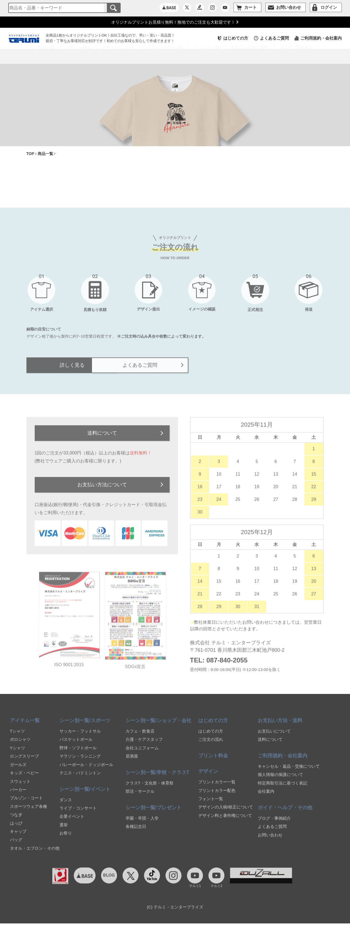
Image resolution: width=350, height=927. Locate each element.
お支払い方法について (102, 490)
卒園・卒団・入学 (142, 824)
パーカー (18, 795)
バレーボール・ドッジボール (86, 770)
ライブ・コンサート (78, 814)
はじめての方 (235, 39)
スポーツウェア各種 (28, 812)
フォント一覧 (210, 804)
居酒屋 (132, 762)
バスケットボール (76, 745)
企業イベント (71, 822)
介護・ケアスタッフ (144, 745)
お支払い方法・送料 (249, 57)
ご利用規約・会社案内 (321, 39)
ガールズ (18, 770)
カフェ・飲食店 (140, 737)
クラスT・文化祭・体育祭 (149, 789)
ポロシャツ (20, 745)
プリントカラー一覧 (216, 787)
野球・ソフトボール (78, 753)
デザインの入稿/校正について (225, 812)
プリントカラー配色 (216, 796)
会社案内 (266, 797)
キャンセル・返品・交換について (289, 772)
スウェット (20, 787)
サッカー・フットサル (80, 737)
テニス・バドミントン (80, 778)
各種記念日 (136, 832)
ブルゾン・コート (26, 803)
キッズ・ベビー (24, 778)
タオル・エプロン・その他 (34, 854)
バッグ (16, 845)
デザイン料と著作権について (225, 821)
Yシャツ (17, 753)
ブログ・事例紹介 (295, 57)
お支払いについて (274, 737)
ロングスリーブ (24, 762)
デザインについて (118, 57)
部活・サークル (140, 797)
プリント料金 (78, 57)
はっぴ (16, 828)
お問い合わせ (270, 840)
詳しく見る (96, 369)
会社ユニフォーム (142, 753)
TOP (30, 155)
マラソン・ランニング (80, 762)
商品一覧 (46, 57)
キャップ (18, 837)
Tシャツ (17, 737)
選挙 (63, 830)
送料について (102, 438)
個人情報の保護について (280, 780)
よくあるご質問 (274, 39)
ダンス (65, 805)
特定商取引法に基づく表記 (282, 789)
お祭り (65, 839)
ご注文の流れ (210, 745)
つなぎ (16, 820)
